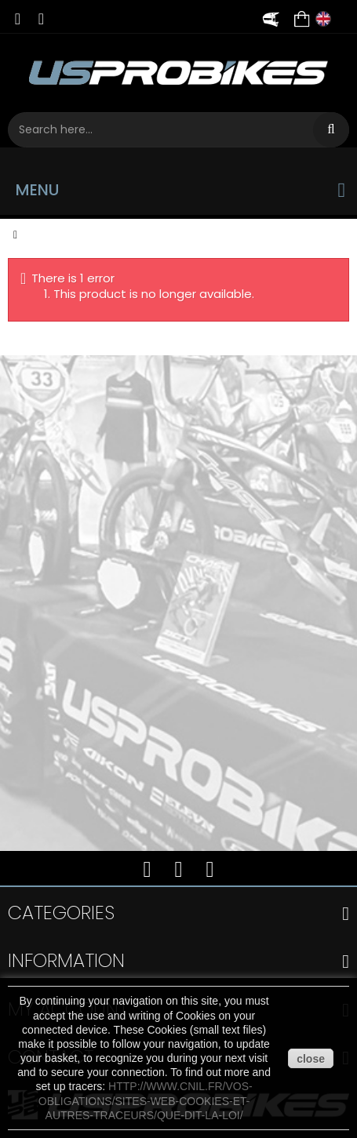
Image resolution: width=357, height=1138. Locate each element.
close (311, 1059)
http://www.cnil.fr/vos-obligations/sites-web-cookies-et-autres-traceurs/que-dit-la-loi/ (145, 1100)
